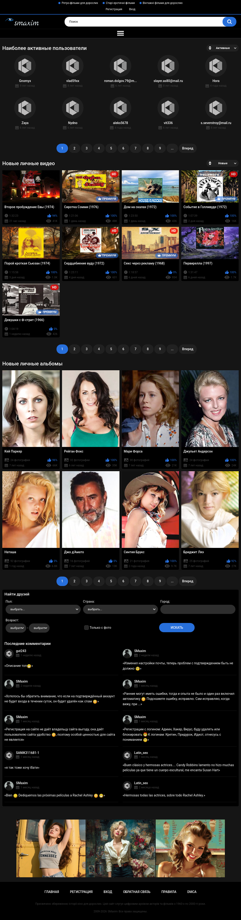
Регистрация (114, 9)
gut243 (21, 651)
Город (164, 601)
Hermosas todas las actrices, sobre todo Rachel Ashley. (164, 795)
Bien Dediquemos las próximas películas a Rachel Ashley (55, 795)
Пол (9, 601)
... (172, 148)
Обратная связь (136, 892)
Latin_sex (141, 753)
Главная (52, 892)
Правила (168, 892)
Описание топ (18, 666)
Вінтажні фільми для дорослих (163, 3)
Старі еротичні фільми (120, 3)
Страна (88, 601)
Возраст (12, 620)
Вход (132, 9)
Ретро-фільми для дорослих (80, 3)
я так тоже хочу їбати (22, 767)
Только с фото (100, 627)
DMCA (191, 892)
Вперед (187, 148)
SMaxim (140, 651)
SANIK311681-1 (27, 753)
